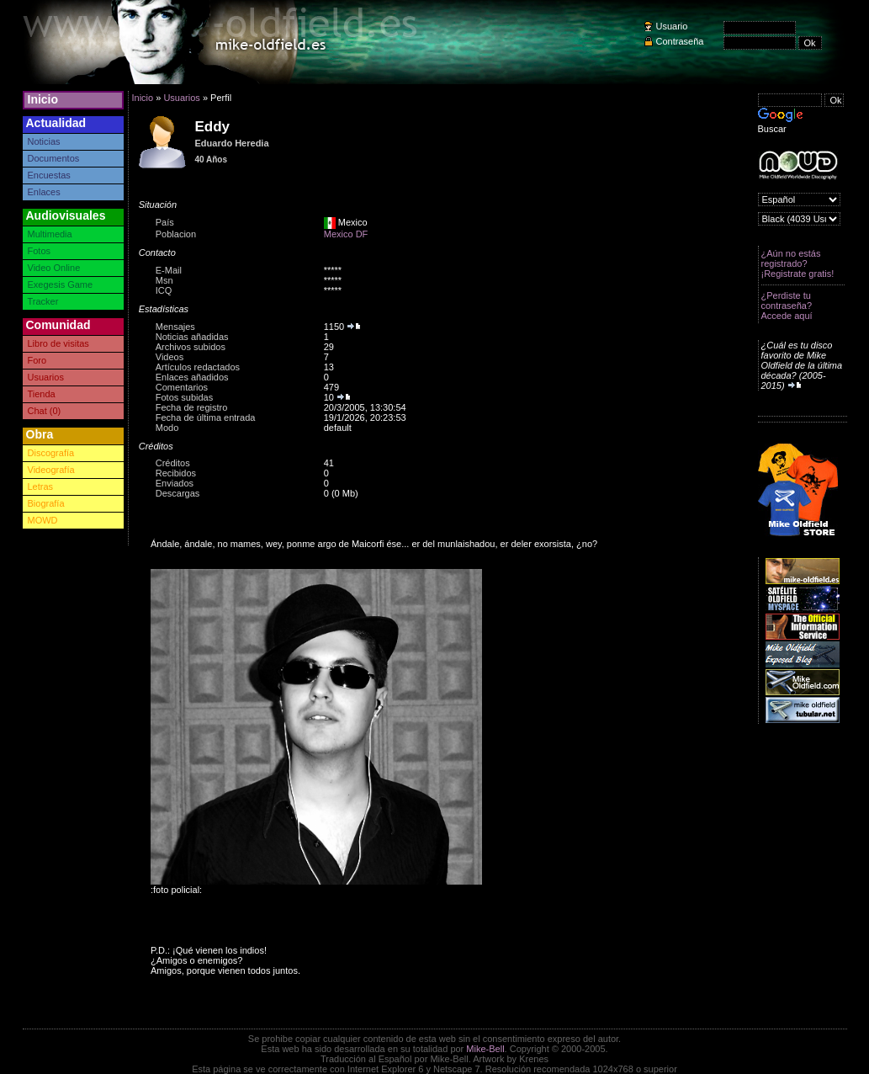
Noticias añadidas (192, 337)
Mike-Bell (485, 1049)
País (165, 222)
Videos (169, 357)
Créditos (173, 463)
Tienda (42, 394)
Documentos (54, 158)
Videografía (51, 470)
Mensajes (175, 327)
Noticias (44, 141)
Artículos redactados (198, 367)
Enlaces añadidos (192, 377)
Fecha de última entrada (206, 417)
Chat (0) (44, 411)
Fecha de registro (192, 407)
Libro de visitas (58, 343)
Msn (164, 280)
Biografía (46, 503)
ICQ (164, 290)
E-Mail (169, 270)
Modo (167, 428)
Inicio (43, 99)
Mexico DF (346, 234)
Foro (37, 360)
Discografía (51, 453)
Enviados (174, 483)
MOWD (43, 520)
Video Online (54, 268)
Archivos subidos (190, 347)
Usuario (672, 26)
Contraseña (680, 41)
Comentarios (182, 387)
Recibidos (176, 473)
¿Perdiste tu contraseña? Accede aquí (787, 305)
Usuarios (46, 377)
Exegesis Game (60, 284)
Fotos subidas (184, 397)
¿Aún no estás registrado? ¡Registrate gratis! (798, 263)
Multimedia (50, 234)
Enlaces (44, 192)
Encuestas (49, 175)
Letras (41, 486)
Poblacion (176, 234)
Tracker (43, 301)
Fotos (39, 251)
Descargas (178, 493)
